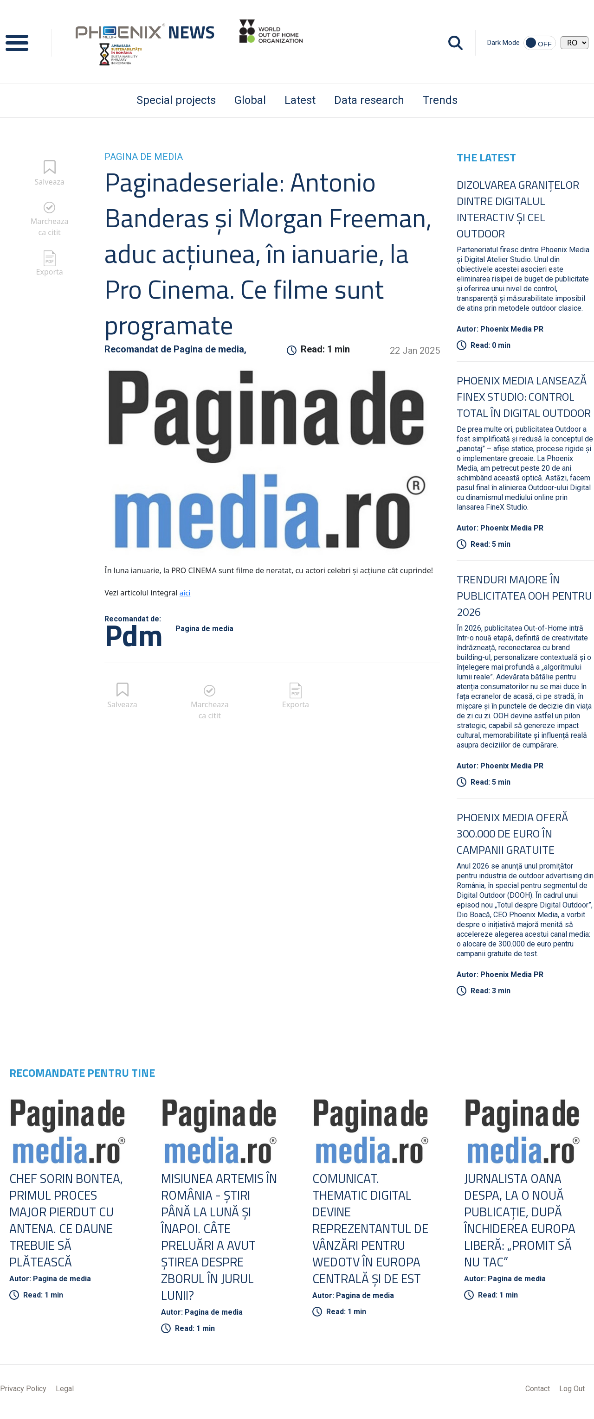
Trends (440, 100)
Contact (537, 1392)
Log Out (572, 1392)
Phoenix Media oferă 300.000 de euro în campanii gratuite (512, 833)
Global (250, 100)
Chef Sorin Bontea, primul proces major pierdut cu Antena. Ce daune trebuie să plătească (69, 1222)
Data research (369, 100)
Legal (65, 1392)
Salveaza (49, 182)
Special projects (176, 100)
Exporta (49, 272)
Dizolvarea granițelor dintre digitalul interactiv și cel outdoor (518, 209)
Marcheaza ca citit (50, 226)
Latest (300, 100)
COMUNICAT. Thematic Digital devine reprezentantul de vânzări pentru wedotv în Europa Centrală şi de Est (370, 1230)
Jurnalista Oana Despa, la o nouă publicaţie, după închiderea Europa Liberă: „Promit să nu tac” (523, 1222)
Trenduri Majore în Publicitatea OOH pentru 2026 (524, 595)
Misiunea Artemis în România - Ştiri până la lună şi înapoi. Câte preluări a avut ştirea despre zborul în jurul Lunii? (216, 1239)
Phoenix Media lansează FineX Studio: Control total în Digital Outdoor (524, 396)
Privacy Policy (23, 1392)
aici (185, 593)
